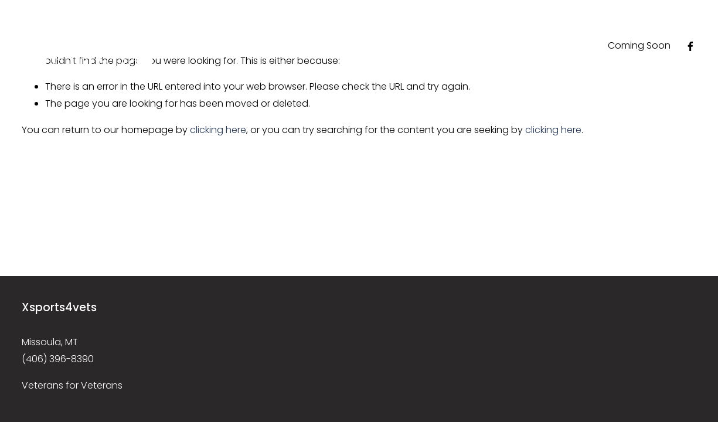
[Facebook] (690, 46)
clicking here (218, 130)
